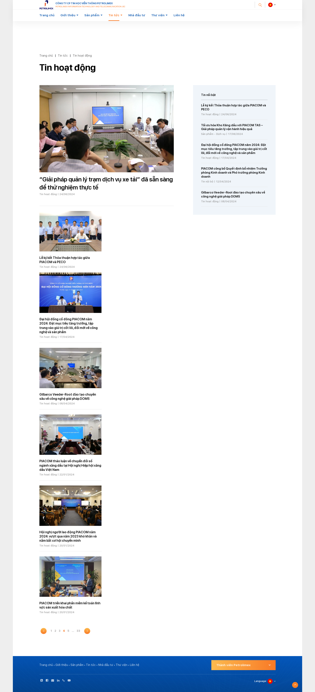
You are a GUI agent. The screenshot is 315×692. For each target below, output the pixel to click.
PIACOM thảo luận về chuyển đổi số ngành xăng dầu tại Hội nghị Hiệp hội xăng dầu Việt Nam (70, 465)
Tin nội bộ (207, 181)
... (73, 630)
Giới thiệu (67, 15)
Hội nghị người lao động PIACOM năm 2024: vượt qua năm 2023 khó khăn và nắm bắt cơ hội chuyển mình (68, 536)
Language (260, 681)
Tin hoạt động (82, 55)
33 (78, 630)
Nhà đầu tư (136, 15)
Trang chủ (46, 15)
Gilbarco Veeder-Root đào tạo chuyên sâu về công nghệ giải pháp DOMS (233, 194)
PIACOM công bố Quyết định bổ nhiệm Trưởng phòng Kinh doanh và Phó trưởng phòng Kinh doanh (234, 172)
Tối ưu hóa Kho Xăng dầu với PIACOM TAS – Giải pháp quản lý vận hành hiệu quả (232, 127)
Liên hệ (179, 15)
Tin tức (113, 15)
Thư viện (158, 15)
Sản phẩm (91, 15)
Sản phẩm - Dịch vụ (213, 133)
